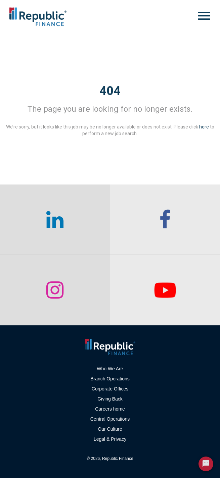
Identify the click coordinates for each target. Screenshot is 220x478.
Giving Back (110, 399)
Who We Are (110, 368)
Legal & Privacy (110, 439)
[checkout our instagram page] (55, 290)
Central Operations (110, 419)
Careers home (110, 409)
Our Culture (110, 429)
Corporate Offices (110, 388)
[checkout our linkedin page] (55, 219)
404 (110, 91)
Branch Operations (110, 378)
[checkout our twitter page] (165, 290)
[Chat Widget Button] (206, 464)
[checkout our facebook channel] (165, 219)
